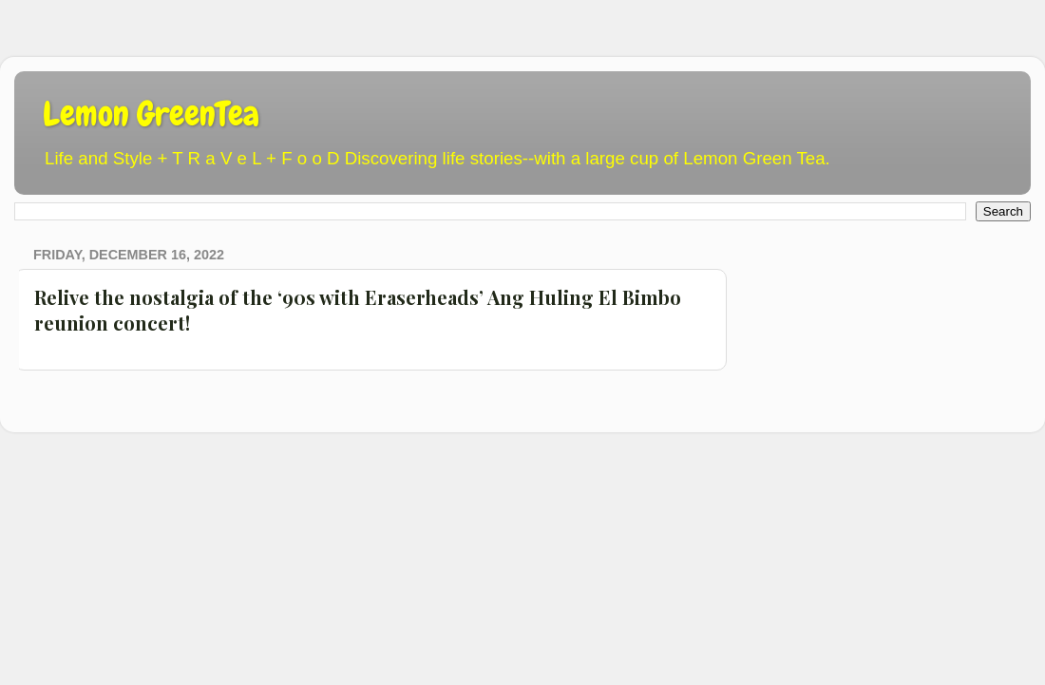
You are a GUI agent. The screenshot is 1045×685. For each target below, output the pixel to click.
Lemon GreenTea (151, 114)
